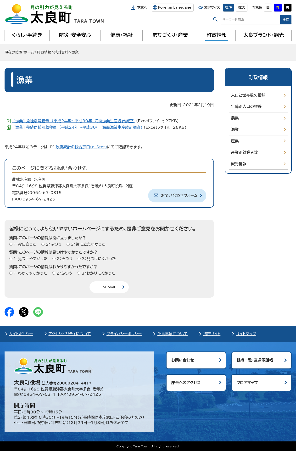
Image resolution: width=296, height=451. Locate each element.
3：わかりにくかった (97, 273)
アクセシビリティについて (70, 334)
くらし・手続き (26, 35)
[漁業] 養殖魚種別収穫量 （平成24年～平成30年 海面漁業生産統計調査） (77, 127)
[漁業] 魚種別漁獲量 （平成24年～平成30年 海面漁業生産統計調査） (73, 121)
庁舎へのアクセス (186, 382)
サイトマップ (246, 334)
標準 (228, 7)
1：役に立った (24, 244)
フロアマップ (247, 382)
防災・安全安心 (75, 35)
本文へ (142, 7)
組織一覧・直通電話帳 (255, 360)
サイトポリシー (21, 334)
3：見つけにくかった (98, 259)
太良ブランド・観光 (263, 35)
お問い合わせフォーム (179, 195)
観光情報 (238, 164)
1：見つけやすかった (30, 259)
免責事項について (172, 334)
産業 (235, 141)
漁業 (235, 129)
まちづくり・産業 (170, 35)
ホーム (29, 52)
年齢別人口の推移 (246, 106)
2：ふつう (53, 244)
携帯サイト (211, 334)
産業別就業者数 (244, 152)
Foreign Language (174, 7)
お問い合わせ (182, 360)
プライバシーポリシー (124, 334)
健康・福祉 (121, 35)
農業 (235, 118)
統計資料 (61, 52)
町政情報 (217, 35)
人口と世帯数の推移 (248, 95)
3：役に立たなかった (88, 244)
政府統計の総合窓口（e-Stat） (81, 147)
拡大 (241, 7)
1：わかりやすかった (29, 273)
